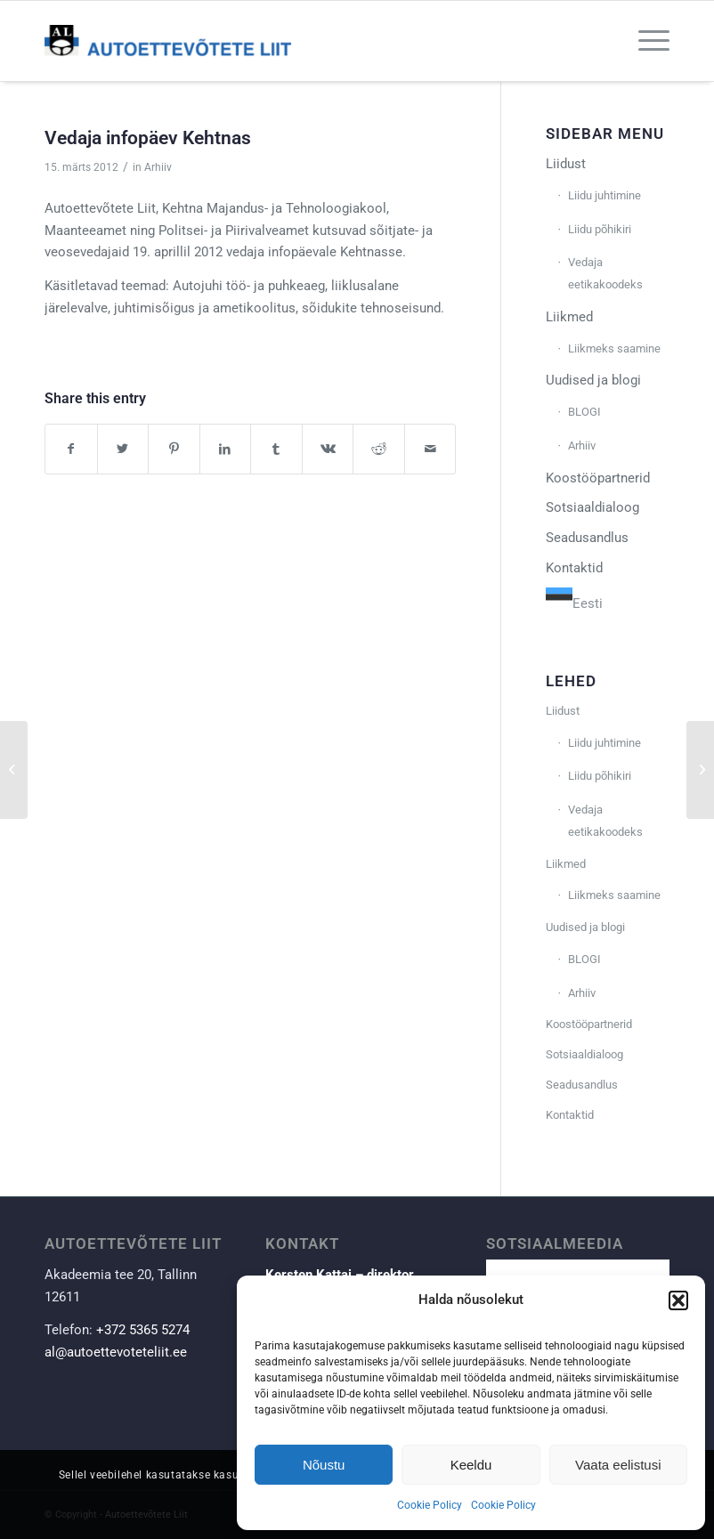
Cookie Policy (429, 1505)
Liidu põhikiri (599, 229)
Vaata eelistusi (618, 1464)
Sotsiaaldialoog (592, 507)
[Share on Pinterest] (174, 449)
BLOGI (584, 411)
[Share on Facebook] (71, 449)
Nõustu (324, 1464)
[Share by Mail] (430, 449)
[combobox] (574, 601)
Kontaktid (574, 568)
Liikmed (569, 317)
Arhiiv (158, 167)
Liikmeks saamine (614, 348)
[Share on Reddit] (378, 449)
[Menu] (645, 41)
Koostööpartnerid (598, 478)
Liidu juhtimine (604, 195)
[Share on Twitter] (123, 449)
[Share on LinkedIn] (225, 449)
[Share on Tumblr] (276, 449)
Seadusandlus (587, 538)
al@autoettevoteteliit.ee (116, 1352)
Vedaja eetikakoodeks (605, 273)
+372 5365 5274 (143, 1330)
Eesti (574, 603)
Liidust (566, 164)
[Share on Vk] (328, 449)
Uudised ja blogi (593, 380)
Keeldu (471, 1464)
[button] (678, 1300)
